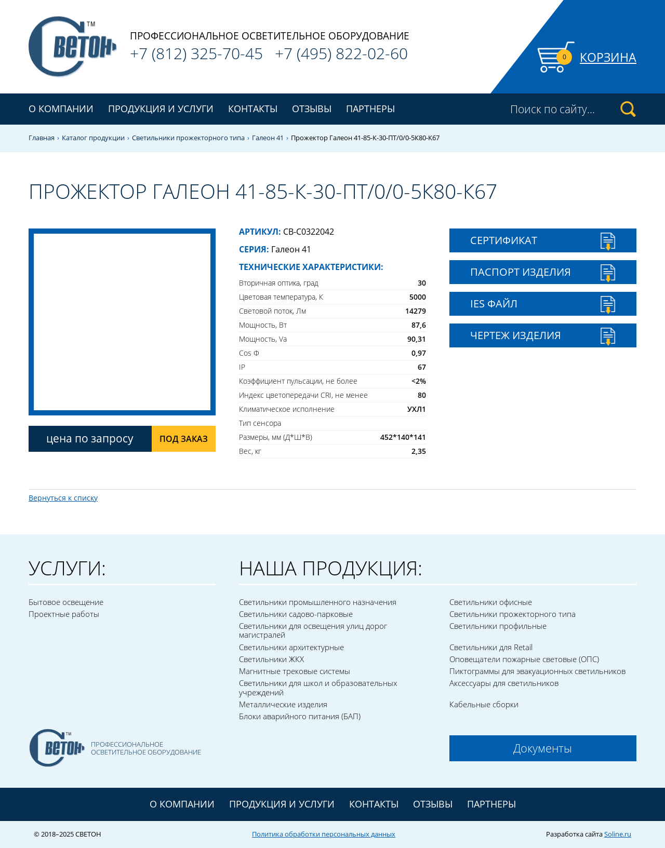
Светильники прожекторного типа (188, 137)
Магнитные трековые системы (294, 671)
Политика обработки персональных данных (323, 834)
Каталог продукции (93, 137)
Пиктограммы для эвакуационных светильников (537, 671)
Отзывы (311, 108)
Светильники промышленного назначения (317, 602)
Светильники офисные (490, 602)
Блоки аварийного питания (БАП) (300, 716)
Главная (42, 137)
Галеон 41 (268, 137)
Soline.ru (617, 834)
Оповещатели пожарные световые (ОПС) (524, 659)
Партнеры (370, 108)
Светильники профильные (498, 626)
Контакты (252, 108)
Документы (542, 748)
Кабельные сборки (483, 704)
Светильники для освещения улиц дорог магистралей (313, 630)
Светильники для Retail (491, 647)
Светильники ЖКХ (271, 659)
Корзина (608, 57)
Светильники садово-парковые (296, 614)
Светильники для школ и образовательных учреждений (318, 687)
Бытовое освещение (66, 602)
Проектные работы (64, 614)
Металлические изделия (283, 704)
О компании (61, 108)
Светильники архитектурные (291, 647)
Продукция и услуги (282, 804)
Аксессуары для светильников (503, 683)
